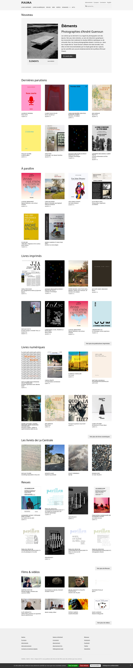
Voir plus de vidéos (103, 623)
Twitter (86, 646)
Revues (48, 7)
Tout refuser (84, 665)
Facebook (86, 643)
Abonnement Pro (57, 646)
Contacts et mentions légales (29, 649)
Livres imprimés (26, 7)
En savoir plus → (68, 56)
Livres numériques (39, 7)
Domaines (65, 7)
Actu (73, 7)
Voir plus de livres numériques (100, 437)
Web (53, 7)
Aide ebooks (24, 643)
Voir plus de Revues (103, 568)
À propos (96, 2)
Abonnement (88, 2)
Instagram (87, 640)
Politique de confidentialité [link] (110, 665)
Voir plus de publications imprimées (98, 343)
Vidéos (58, 7)
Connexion (103, 2)
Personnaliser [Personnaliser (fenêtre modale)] (95, 665)
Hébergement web (58, 649)
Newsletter (87, 649)
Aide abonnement (26, 646)
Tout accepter (73, 665)
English (109, 2)
